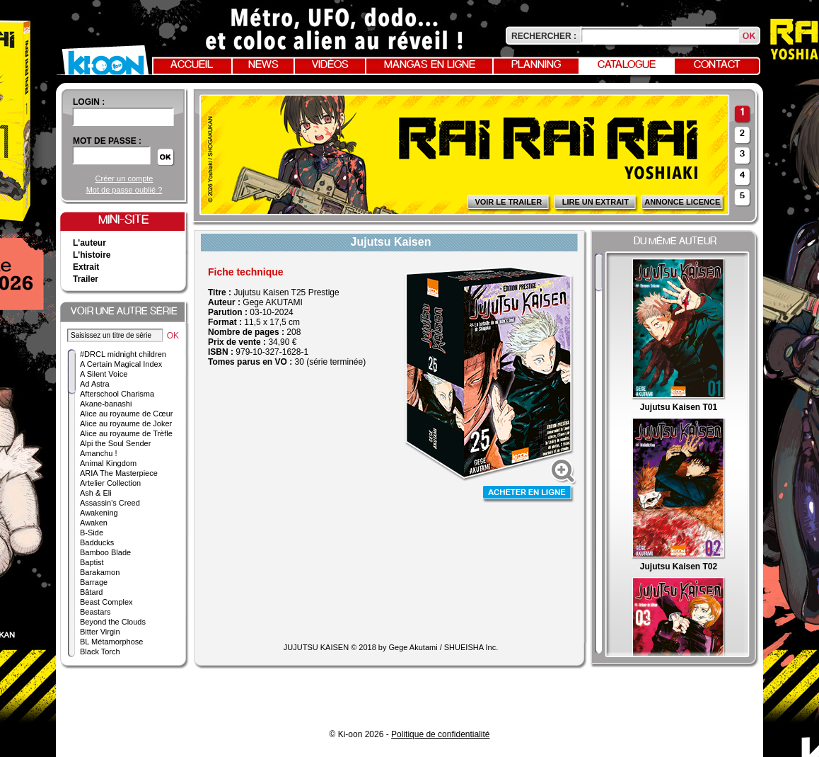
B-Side (91, 532)
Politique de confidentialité (440, 734)
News (263, 65)
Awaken (94, 522)
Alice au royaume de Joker (126, 423)
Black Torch (100, 651)
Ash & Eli (96, 493)
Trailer (85, 279)
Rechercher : (543, 36)
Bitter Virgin (100, 631)
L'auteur (89, 243)
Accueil (191, 65)
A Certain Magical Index (121, 364)
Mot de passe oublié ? (124, 190)
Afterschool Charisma (117, 393)
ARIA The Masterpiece (119, 473)
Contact (717, 65)
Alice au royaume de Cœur (126, 413)
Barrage (94, 582)
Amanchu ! (98, 453)
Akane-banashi (106, 403)
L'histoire (92, 255)
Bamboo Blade (105, 552)
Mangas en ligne (429, 65)
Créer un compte (124, 178)
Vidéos (330, 65)
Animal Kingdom (108, 463)
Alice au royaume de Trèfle (126, 433)
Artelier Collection (110, 483)
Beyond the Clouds (113, 621)
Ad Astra (95, 384)
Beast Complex (106, 602)
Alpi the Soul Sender (115, 443)
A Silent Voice (103, 374)
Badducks (97, 542)
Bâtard (91, 592)
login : (89, 102)
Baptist (92, 562)
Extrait (86, 267)
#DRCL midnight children (123, 354)
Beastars (95, 612)
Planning (536, 65)
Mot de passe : (107, 141)
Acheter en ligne (528, 494)
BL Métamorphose (111, 641)
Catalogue (627, 65)
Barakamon (100, 572)
